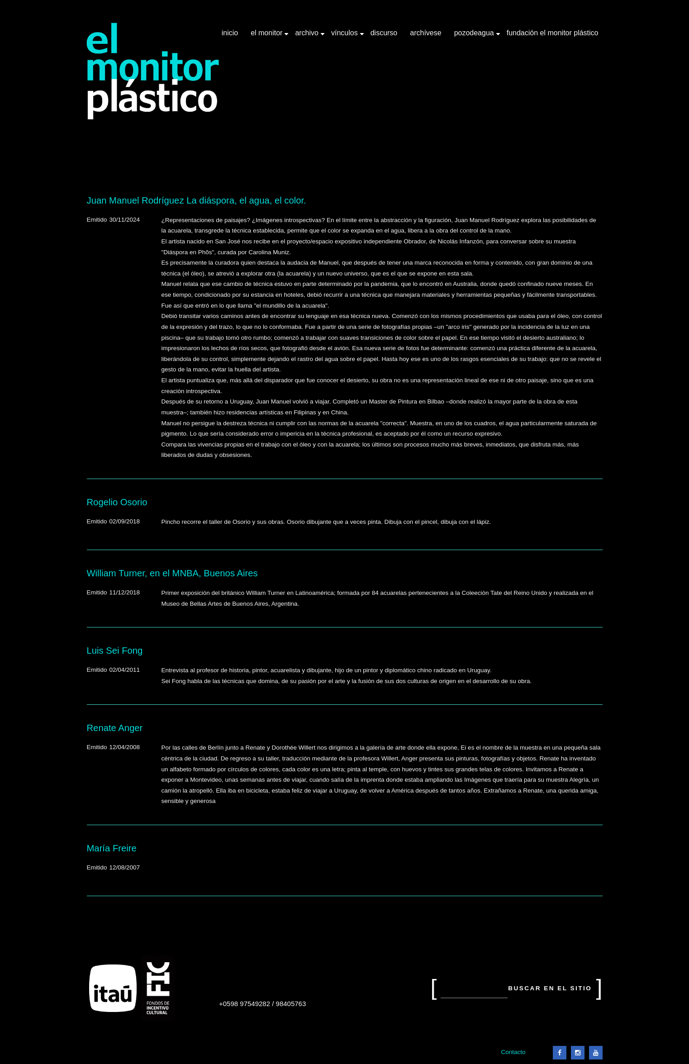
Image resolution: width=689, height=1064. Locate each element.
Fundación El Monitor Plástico (553, 33)
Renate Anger (115, 728)
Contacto (513, 1052)
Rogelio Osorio (117, 502)
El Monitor (267, 36)
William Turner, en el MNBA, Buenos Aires (172, 573)
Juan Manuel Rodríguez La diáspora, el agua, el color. (196, 200)
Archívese (425, 33)
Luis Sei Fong (115, 651)
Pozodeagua (475, 36)
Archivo (307, 36)
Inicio (230, 33)
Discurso (384, 33)
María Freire (112, 848)
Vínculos (345, 36)
